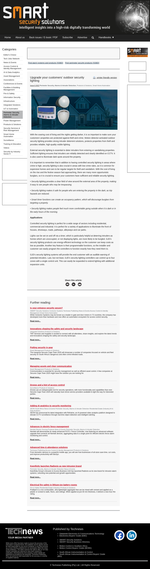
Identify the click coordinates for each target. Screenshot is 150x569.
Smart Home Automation (9, 135)
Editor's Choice (10, 55)
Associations (9, 80)
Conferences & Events (13, 84)
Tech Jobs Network (12, 59)
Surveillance (9, 140)
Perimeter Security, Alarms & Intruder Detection (12, 114)
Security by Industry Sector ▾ (12, 153)
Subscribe (67, 37)
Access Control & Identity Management (12, 67)
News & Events (10, 62)
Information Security (12, 97)
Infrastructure (9, 101)
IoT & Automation (11, 109)
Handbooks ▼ (106, 37)
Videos (6, 148)
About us (20, 37)
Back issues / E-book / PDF (43, 37)
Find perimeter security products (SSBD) (82, 63)
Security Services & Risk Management (12, 129)
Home (8, 37)
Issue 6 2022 (34, 85)
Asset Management (12, 76)
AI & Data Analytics (12, 72)
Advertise (82, 37)
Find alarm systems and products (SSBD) (45, 63)
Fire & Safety (9, 93)
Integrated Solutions (12, 105)
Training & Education (12, 144)
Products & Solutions (12, 124)
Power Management (12, 120)
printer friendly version (104, 77)
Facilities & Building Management (12, 88)
